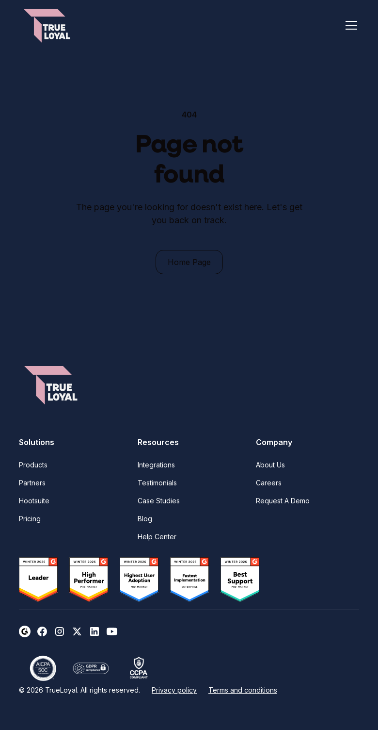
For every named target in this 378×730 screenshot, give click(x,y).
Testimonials (157, 483)
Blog (145, 518)
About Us (270, 465)
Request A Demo (283, 501)
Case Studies (159, 501)
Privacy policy (174, 690)
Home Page (189, 262)
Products (33, 465)
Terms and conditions (242, 690)
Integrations (156, 465)
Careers (269, 483)
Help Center (157, 536)
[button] (349, 25)
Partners (32, 483)
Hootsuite (34, 501)
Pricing (30, 518)
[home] (48, 25)
